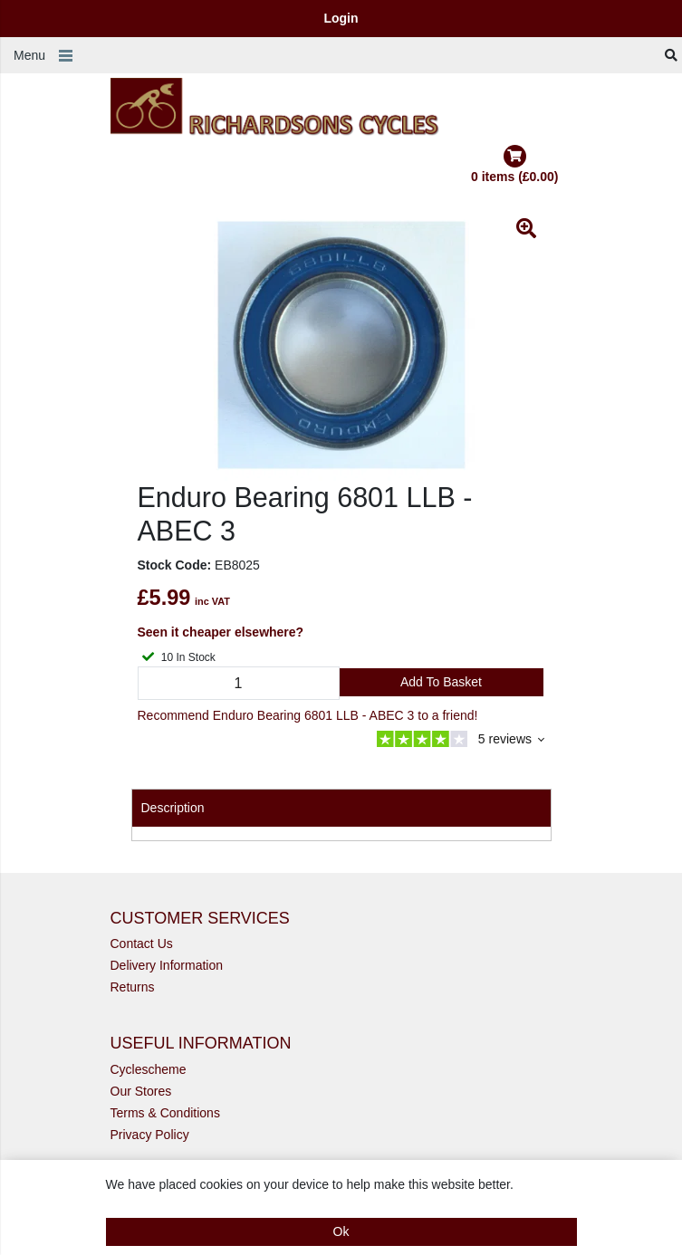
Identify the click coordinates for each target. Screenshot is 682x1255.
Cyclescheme (148, 1069)
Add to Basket (441, 682)
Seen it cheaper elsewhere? (221, 632)
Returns (132, 987)
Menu (29, 55)
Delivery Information (167, 965)
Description (173, 807)
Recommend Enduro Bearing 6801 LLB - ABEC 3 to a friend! (308, 715)
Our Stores (141, 1091)
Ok (341, 1231)
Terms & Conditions (165, 1113)
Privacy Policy (149, 1134)
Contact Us (141, 943)
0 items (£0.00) (515, 164)
